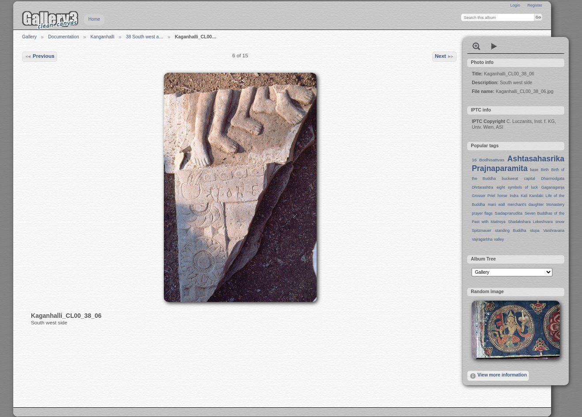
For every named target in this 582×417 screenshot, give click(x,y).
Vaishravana (553, 230)
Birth (545, 170)
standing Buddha (510, 230)
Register (534, 5)
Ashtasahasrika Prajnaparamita (518, 163)
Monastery (555, 204)
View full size (476, 46)
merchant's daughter (525, 204)
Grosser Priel (483, 196)
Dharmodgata (552, 178)
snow (560, 222)
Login (515, 5)
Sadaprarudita (508, 213)
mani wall (496, 204)
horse (502, 196)
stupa (534, 230)
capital (529, 178)
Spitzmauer (481, 230)
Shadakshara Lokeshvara (530, 222)
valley (499, 239)
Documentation (63, 36)
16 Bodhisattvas (488, 159)
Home (94, 19)
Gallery (29, 36)
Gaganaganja (552, 187)
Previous (40, 56)
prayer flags (482, 213)
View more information (498, 376)
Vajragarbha (482, 239)
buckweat (510, 178)
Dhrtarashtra (482, 187)
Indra (514, 196)
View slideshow (494, 46)
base (534, 170)
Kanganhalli (102, 36)
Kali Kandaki (532, 196)
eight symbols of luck (517, 187)
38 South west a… (144, 36)
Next (444, 56)
